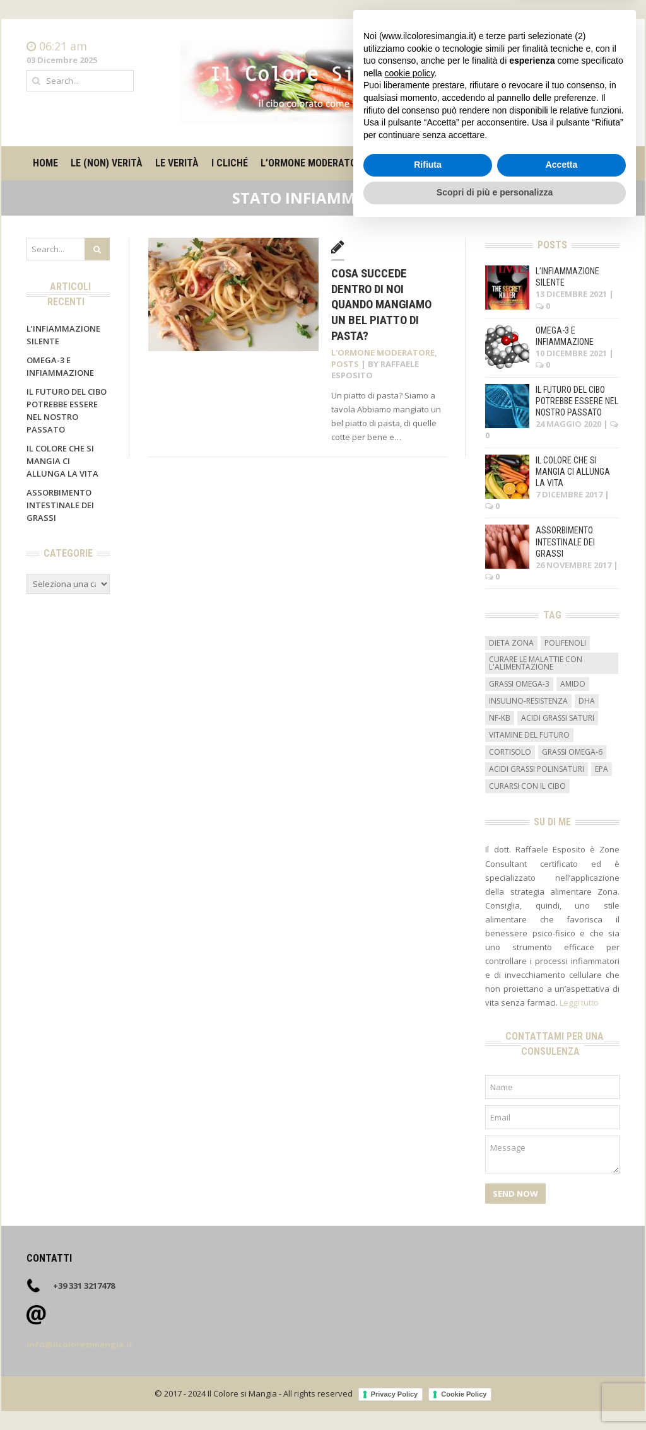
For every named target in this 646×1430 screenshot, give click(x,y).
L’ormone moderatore (314, 163)
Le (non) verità (107, 163)
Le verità (177, 163)
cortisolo (510, 752)
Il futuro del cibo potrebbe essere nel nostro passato (577, 401)
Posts (345, 363)
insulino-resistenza (528, 700)
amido (572, 683)
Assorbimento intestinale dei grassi (60, 505)
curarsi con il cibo (527, 786)
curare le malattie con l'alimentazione (535, 663)
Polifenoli (565, 642)
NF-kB (499, 717)
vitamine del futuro (529, 735)
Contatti (603, 59)
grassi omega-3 (519, 683)
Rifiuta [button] (428, 1368)
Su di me (523, 163)
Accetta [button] (562, 1368)
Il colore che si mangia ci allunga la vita (62, 461)
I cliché (229, 163)
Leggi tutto (579, 1002)
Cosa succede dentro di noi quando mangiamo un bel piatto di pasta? (381, 304)
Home (608, 46)
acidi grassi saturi (557, 717)
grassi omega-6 (572, 752)
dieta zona (511, 642)
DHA (586, 700)
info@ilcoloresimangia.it (79, 1344)
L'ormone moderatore (383, 352)
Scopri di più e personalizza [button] (495, 1395)
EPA (601, 769)
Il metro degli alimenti (436, 163)
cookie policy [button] (409, 1276)
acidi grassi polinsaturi (536, 769)
